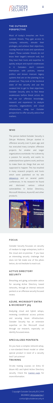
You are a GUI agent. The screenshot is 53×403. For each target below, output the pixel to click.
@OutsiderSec (36, 395)
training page (34, 372)
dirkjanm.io (13, 178)
